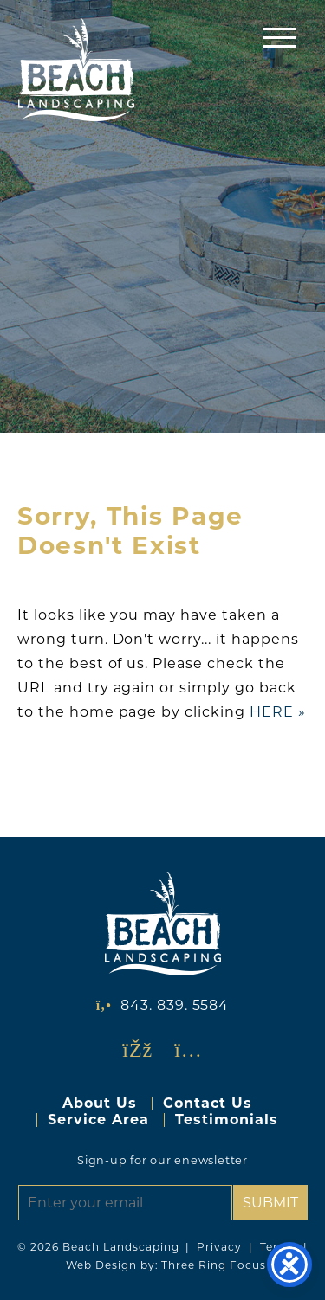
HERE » (278, 712)
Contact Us (207, 1103)
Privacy (219, 1246)
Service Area (98, 1119)
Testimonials (226, 1119)
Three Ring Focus (213, 1264)
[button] (279, 37)
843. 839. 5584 (174, 1005)
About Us (99, 1103)
